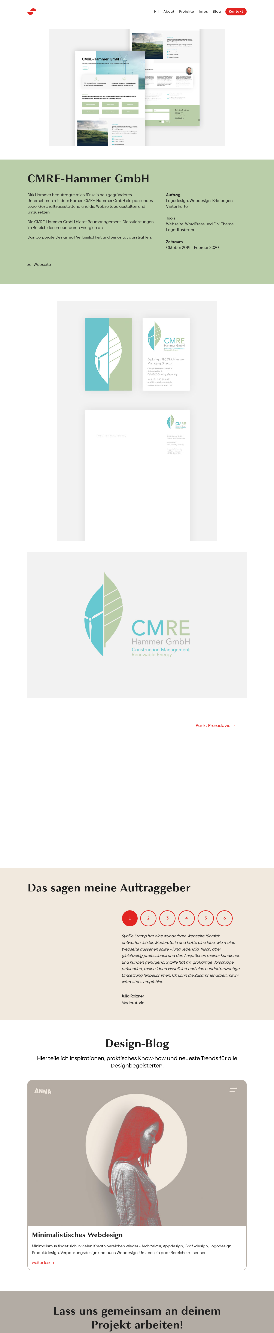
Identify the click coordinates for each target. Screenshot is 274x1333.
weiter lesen (43, 1262)
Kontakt (236, 11)
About (169, 12)
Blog (217, 12)
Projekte (186, 12)
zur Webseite (39, 264)
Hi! (156, 12)
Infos (203, 12)
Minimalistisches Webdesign (77, 1235)
